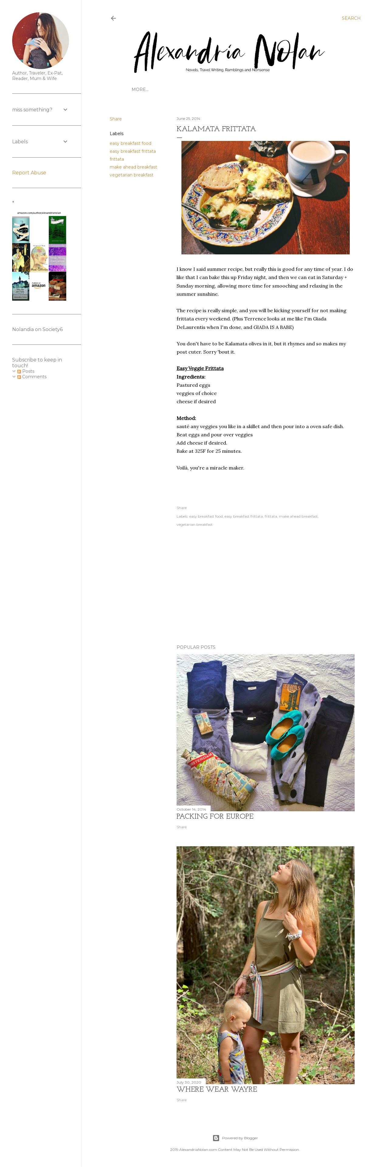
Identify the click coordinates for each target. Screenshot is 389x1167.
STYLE (305, 89)
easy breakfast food (130, 143)
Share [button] (116, 119)
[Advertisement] (266, 586)
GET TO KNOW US (190, 89)
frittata (117, 159)
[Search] (351, 18)
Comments (31, 376)
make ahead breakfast (133, 167)
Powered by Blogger (235, 1138)
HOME (139, 89)
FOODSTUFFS (280, 89)
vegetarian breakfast (131, 175)
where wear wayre (217, 1089)
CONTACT (250, 89)
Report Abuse (29, 173)
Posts (25, 371)
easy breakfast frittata (133, 151)
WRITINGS (225, 89)
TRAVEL (158, 89)
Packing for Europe (215, 816)
